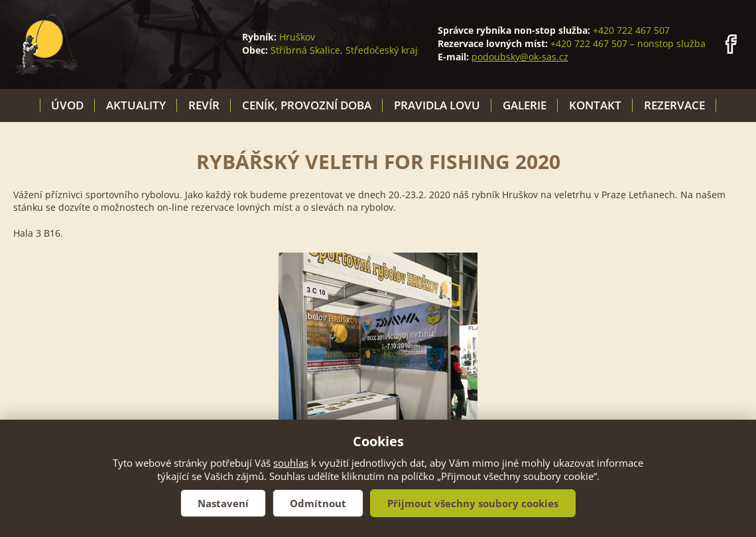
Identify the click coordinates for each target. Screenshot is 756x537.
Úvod (67, 105)
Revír (204, 105)
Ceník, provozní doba (306, 105)
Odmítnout (318, 503)
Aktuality (136, 105)
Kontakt (595, 105)
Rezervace (674, 105)
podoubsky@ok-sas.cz (520, 56)
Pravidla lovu (437, 105)
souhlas (290, 462)
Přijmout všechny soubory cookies (472, 503)
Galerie (524, 105)
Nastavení (223, 503)
